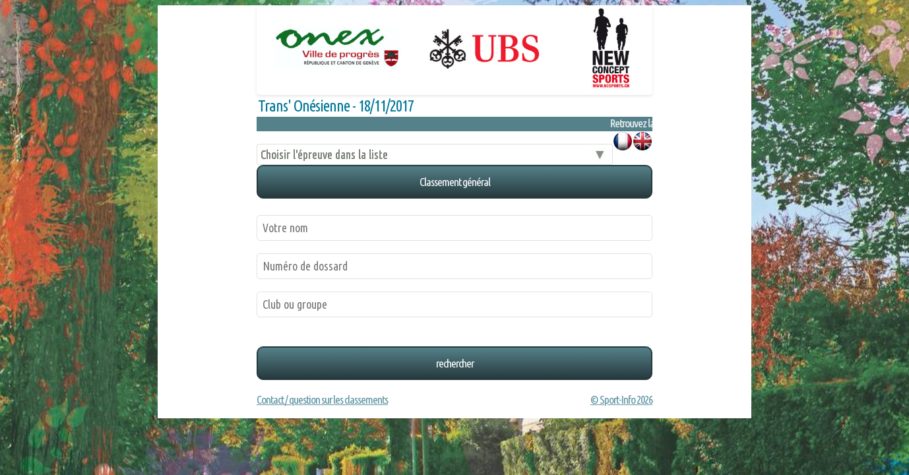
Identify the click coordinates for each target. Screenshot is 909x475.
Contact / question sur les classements (322, 399)
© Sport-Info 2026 (621, 399)
